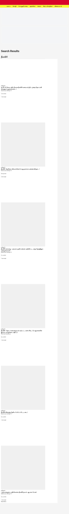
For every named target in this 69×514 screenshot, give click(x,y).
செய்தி (14, 6)
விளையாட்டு (58, 6)
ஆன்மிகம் (32, 6)
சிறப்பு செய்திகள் (47, 6)
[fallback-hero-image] (23, 72)
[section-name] (3, 85)
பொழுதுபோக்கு (22, 6)
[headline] (23, 88)
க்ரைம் (39, 6)
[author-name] (23, 90)
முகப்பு (9, 6)
